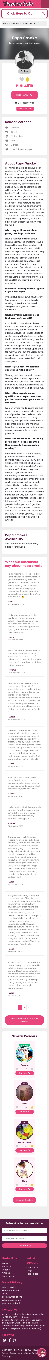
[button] (24, 13)
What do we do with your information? (12, 1302)
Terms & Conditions (12, 1296)
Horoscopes (8, 1276)
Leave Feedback (25, 108)
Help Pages (32, 1273)
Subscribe (24, 1245)
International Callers (28, 1353)
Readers (6, 1269)
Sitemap (6, 1356)
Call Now (24, 95)
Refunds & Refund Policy (11, 1292)
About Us (6, 1266)
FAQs (29, 1270)
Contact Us (32, 1267)
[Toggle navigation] (45, 4)
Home (5, 23)
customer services (10, 1325)
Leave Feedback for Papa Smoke (24, 1020)
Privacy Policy (9, 1287)
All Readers (16, 23)
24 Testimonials (24, 102)
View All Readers (24, 1200)
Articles (6, 1272)
